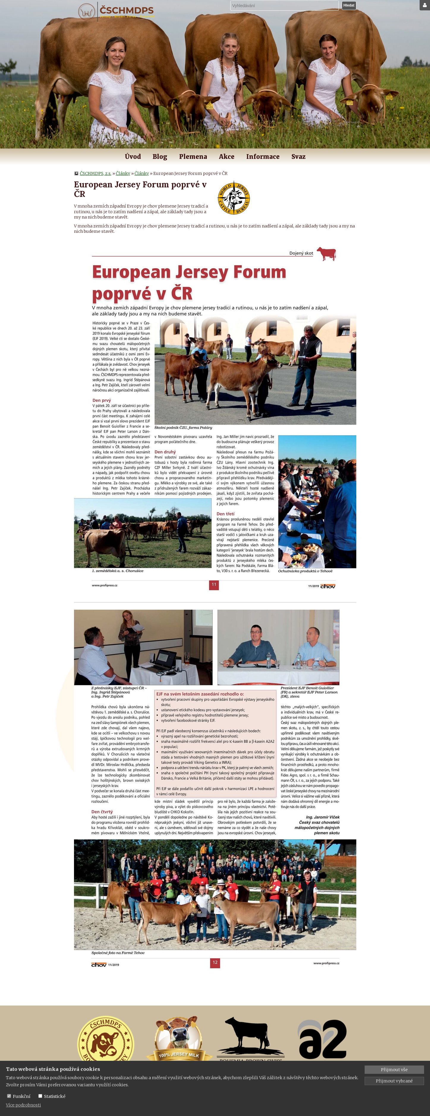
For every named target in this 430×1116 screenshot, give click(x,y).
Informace (263, 156)
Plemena (193, 156)
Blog (160, 156)
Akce (226, 156)
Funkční (21, 1096)
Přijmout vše (394, 1069)
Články (123, 173)
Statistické (54, 1096)
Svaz (298, 156)
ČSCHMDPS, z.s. (95, 173)
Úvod (133, 156)
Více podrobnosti (23, 1105)
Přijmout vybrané (394, 1081)
